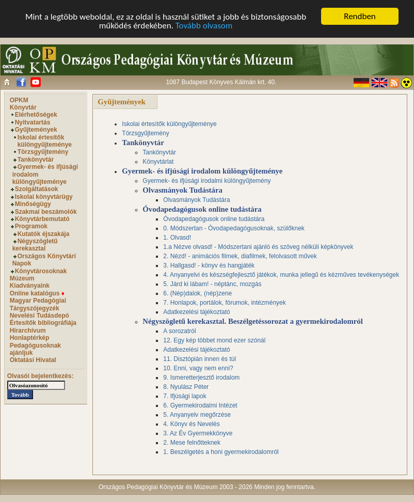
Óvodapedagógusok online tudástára (213, 219)
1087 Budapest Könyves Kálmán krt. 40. (221, 82)
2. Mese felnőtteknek (191, 442)
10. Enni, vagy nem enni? (198, 368)
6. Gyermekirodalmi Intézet (200, 405)
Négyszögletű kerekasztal (35, 245)
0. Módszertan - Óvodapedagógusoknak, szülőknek (234, 228)
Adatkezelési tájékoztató (196, 312)
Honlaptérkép (30, 337)
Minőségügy (33, 204)
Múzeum (22, 278)
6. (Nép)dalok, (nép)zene (197, 293)
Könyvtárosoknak (41, 271)
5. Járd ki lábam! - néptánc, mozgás (212, 284)
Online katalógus (37, 293)
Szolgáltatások (36, 189)
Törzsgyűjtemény (43, 151)
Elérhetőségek (36, 114)
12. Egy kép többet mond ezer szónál (214, 340)
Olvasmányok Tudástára (196, 199)
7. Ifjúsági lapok (184, 396)
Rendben (360, 16)
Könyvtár (23, 107)
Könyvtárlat (157, 161)
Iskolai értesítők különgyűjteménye (45, 141)
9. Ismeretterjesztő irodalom (201, 377)
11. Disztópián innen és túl (199, 359)
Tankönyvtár (36, 159)
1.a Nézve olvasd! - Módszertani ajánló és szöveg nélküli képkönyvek (258, 246)
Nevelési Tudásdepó (39, 315)
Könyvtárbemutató (42, 219)
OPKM (19, 100)
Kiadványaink (30, 285)
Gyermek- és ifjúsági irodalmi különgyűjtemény (206, 180)
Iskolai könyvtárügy (44, 196)
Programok (31, 226)
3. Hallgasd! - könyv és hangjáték (208, 265)
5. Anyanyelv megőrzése (197, 414)
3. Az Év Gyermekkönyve (197, 433)
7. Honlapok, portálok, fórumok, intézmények (224, 302)
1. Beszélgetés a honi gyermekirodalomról (220, 452)
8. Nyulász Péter (186, 386)
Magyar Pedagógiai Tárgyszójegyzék (38, 304)
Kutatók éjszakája (44, 234)
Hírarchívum (28, 330)
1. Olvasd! (177, 237)
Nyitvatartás (33, 122)
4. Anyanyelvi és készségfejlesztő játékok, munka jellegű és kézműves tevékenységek (281, 274)
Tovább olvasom (204, 25)
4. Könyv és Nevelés (191, 424)
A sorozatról (179, 331)
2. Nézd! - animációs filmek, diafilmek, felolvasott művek (239, 256)
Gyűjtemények (36, 129)
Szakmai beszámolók (46, 211)
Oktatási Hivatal (33, 360)
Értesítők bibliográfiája (43, 322)
